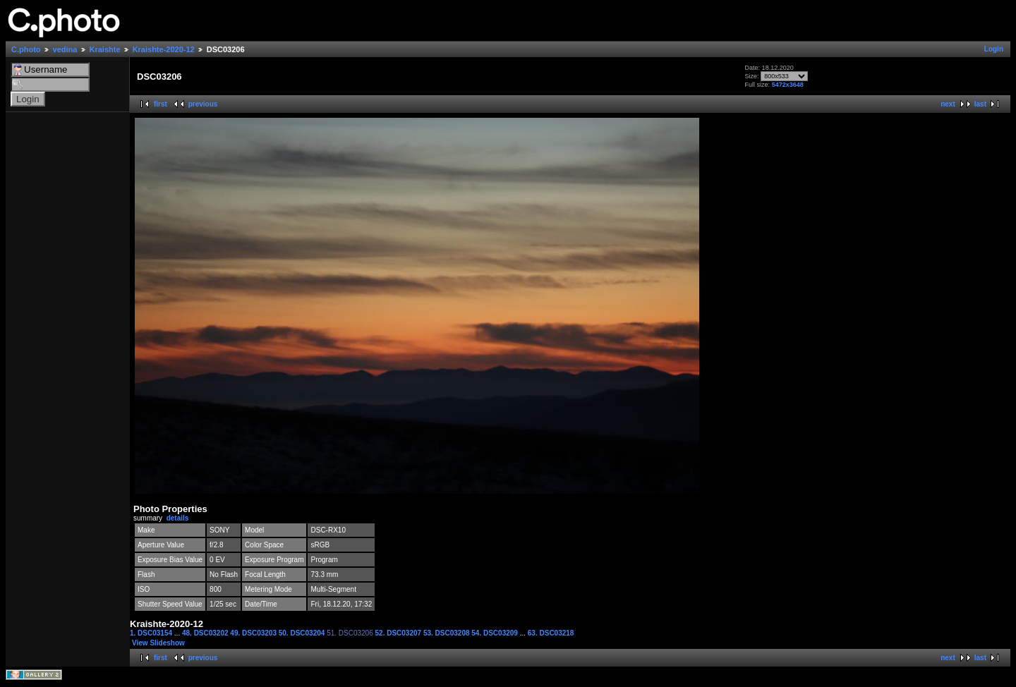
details (178, 518)
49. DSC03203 (254, 633)
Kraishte (105, 49)
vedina (65, 49)
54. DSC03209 (495, 633)
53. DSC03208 (447, 633)
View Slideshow (158, 643)
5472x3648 (788, 84)
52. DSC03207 (399, 633)
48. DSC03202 (206, 633)
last (980, 104)
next (948, 104)
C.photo (26, 49)
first (160, 104)
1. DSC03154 (152, 633)
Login (993, 49)
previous (203, 104)
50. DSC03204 (303, 633)
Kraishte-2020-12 (164, 49)
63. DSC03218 (551, 633)
